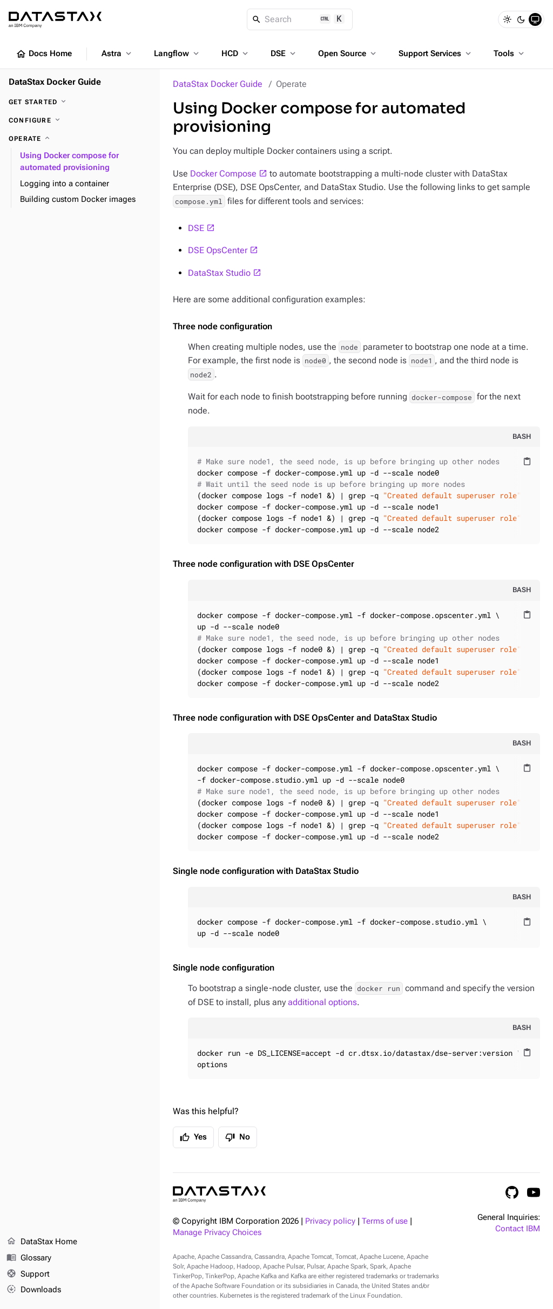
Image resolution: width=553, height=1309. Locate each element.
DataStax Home (41, 1242)
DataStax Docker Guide (217, 84)
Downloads (33, 1290)
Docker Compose (223, 173)
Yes (193, 1137)
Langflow (177, 53)
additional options (322, 1002)
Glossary (28, 1258)
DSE (284, 53)
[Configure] (80, 120)
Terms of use (385, 1221)
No (237, 1137)
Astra (117, 53)
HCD (235, 53)
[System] (535, 19)
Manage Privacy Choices (217, 1232)
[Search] (300, 19)
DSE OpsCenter (217, 250)
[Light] (507, 19)
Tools (510, 53)
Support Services (436, 53)
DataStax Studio (219, 273)
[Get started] (80, 102)
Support (28, 1274)
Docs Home (44, 54)
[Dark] (521, 19)
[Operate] (80, 139)
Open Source (348, 53)
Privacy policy (330, 1221)
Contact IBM (517, 1228)
